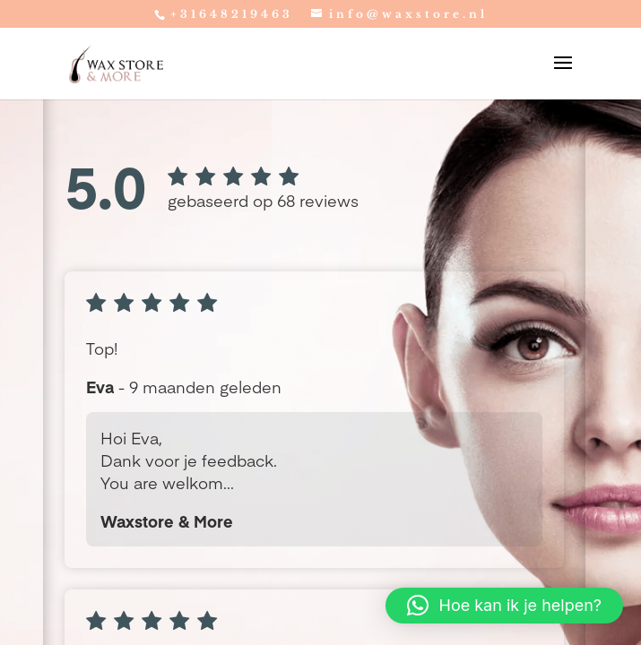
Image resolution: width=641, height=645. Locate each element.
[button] (504, 606)
